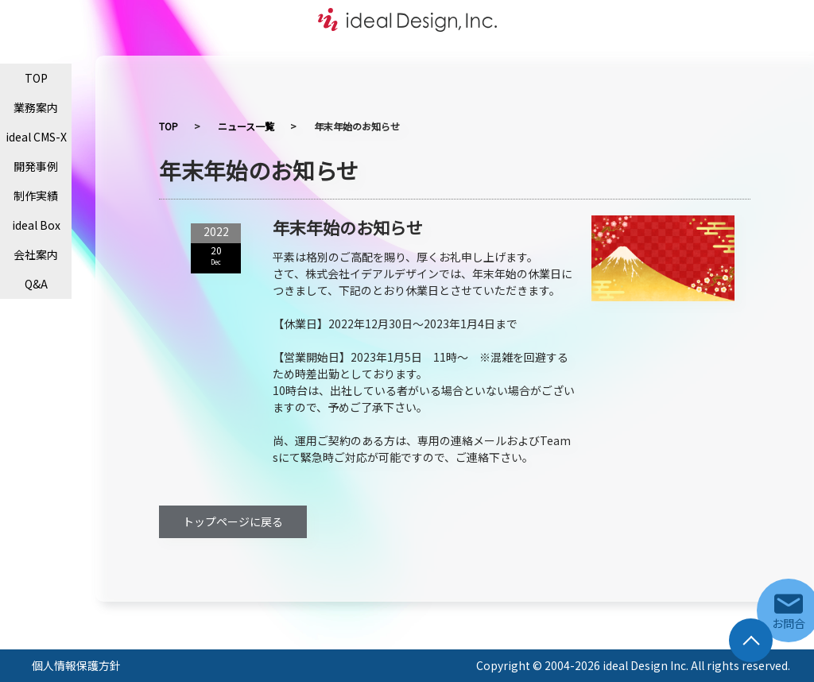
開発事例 (36, 166)
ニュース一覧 (246, 126)
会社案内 (36, 254)
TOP (36, 78)
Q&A (36, 284)
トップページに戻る (233, 521)
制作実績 (36, 195)
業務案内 (36, 107)
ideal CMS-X (36, 137)
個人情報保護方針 (76, 665)
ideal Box (36, 225)
